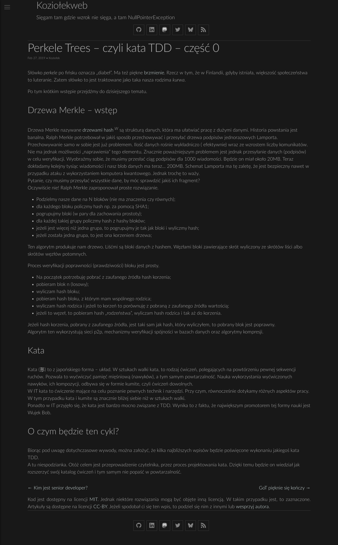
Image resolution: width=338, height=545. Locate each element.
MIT (93, 499)
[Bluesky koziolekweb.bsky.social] (190, 30)
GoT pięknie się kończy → (285, 488)
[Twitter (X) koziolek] (177, 30)
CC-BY (100, 506)
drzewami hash (97, 130)
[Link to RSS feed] (203, 30)
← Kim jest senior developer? (58, 488)
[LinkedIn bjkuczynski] (151, 30)
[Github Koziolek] (138, 30)
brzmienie (154, 72)
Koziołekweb (61, 6)
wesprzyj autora (252, 506)
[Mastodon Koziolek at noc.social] (164, 30)
